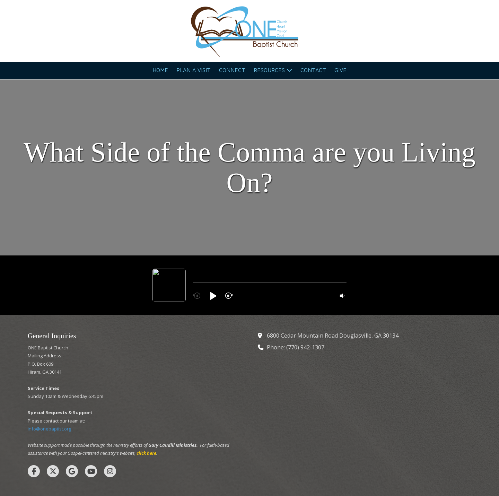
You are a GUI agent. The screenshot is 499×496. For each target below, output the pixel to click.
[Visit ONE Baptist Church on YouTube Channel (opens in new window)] (91, 424)
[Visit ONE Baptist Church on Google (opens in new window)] (72, 424)
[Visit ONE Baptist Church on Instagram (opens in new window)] (110, 424)
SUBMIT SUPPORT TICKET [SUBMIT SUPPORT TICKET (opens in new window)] (298, 466)
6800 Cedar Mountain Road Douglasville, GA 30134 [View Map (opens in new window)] (333, 288)
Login (249, 477)
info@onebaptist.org (49, 381)
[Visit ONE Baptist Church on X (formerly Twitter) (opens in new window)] (53, 424)
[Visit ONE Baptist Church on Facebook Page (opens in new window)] (34, 424)
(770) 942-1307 (305, 300)
